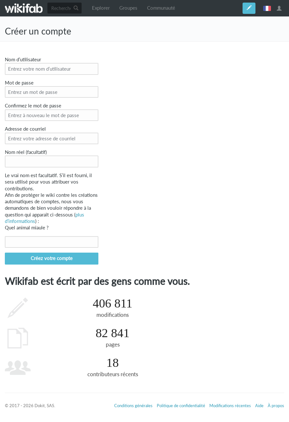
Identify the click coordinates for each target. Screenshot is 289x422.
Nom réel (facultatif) (26, 152)
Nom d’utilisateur (23, 59)
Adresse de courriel (25, 129)
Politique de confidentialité (181, 405)
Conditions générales (133, 405)
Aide (259, 405)
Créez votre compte (52, 258)
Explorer (101, 8)
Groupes (128, 8)
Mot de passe (19, 82)
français (267, 8)
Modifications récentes (230, 405)
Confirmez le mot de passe (33, 105)
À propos (276, 405)
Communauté (161, 8)
